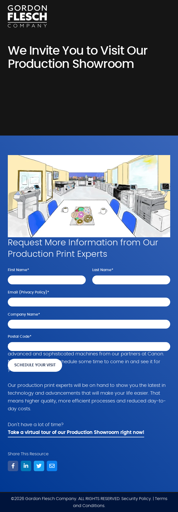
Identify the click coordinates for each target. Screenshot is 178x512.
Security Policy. (136, 499)
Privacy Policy (33, 292)
